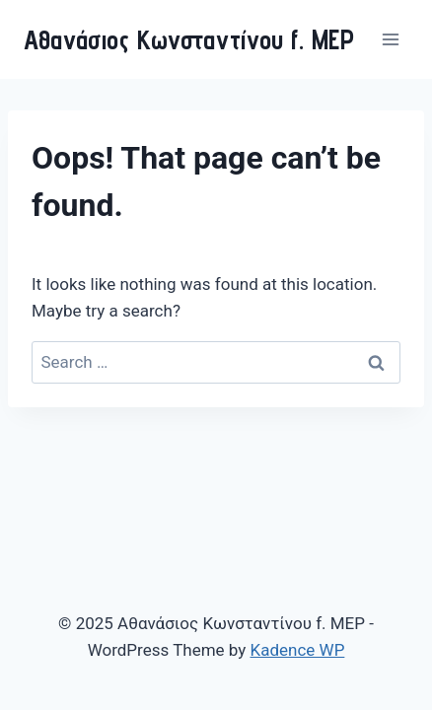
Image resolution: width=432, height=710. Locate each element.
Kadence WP (298, 650)
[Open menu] (390, 39)
